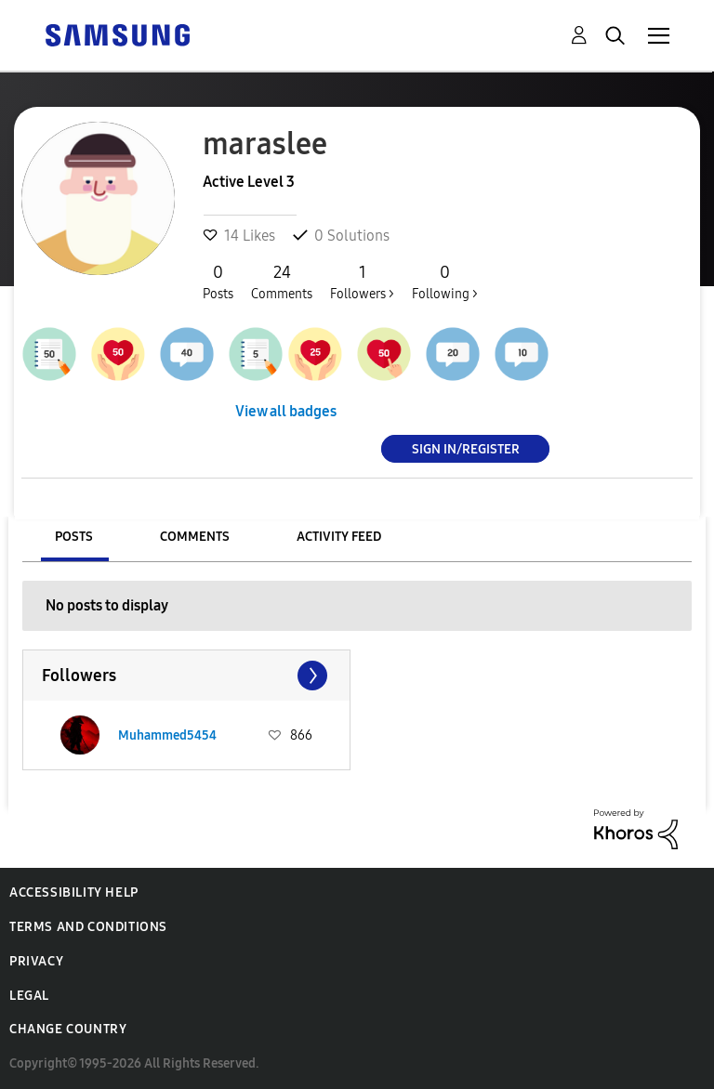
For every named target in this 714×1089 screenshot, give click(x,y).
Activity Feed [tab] (339, 536)
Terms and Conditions (88, 927)
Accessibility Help (74, 892)
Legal (29, 996)
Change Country (67, 1029)
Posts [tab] (74, 536)
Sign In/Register (466, 448)
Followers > (362, 281)
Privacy (36, 961)
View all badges (286, 411)
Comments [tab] (195, 536)
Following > (445, 281)
